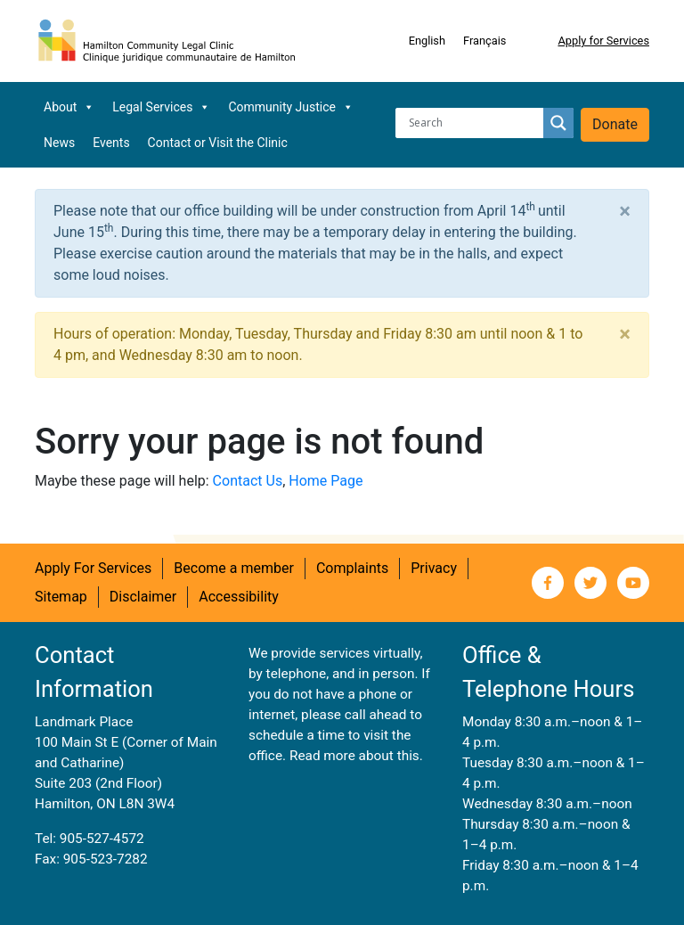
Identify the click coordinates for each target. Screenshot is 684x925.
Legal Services (161, 107)
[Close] (624, 211)
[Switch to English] (427, 41)
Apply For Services (93, 568)
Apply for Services (603, 40)
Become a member (234, 568)
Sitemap (61, 596)
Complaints (352, 568)
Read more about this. (356, 756)
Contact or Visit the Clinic (218, 142)
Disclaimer (143, 596)
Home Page (325, 480)
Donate (615, 124)
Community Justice (291, 107)
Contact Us (248, 480)
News (59, 142)
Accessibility (239, 596)
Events (111, 142)
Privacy (434, 568)
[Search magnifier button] (558, 123)
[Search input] (474, 123)
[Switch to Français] (484, 41)
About (69, 107)
